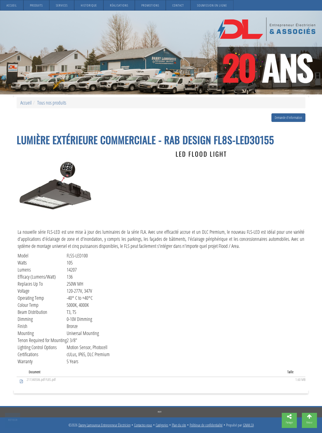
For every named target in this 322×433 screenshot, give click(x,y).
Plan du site (179, 425)
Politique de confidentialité (206, 425)
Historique (89, 5)
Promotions (150, 5)
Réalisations (119, 5)
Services (62, 5)
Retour (13, 420)
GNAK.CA (248, 425)
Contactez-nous (143, 425)
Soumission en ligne (212, 5)
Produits (36, 5)
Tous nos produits (51, 102)
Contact (178, 5)
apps (160, 411)
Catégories (162, 425)
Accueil (12, 5)
